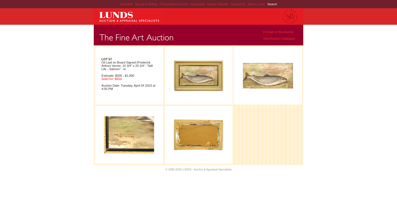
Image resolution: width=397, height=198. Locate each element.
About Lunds (257, 4)
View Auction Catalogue (279, 38)
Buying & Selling (146, 4)
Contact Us (237, 4)
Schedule (126, 4)
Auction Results (218, 4)
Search (272, 4)
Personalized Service (174, 4)
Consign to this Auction (278, 32)
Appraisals (198, 4)
